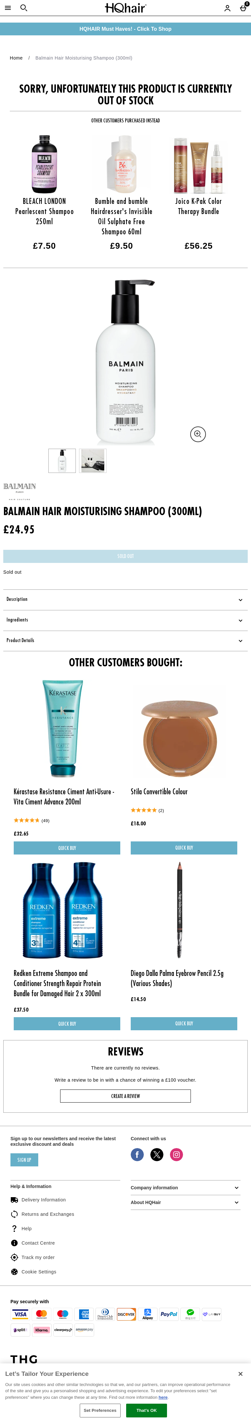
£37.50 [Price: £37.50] (21, 1010)
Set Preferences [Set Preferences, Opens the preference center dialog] (100, 1410)
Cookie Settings (33, 1272)
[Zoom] (198, 434)
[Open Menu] (8, 8)
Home (16, 58)
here (163, 1397)
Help (21, 1229)
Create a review (125, 1097)
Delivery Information (38, 1200)
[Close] (240, 1374)
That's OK (147, 1410)
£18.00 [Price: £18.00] (138, 824)
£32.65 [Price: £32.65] (21, 834)
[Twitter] (156, 1159)
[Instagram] (176, 1159)
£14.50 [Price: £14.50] (138, 1000)
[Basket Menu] (243, 8)
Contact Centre (32, 1243)
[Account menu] (227, 8)
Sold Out (125, 557)
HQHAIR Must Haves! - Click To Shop (125, 29)
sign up (24, 1160)
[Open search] (24, 8)
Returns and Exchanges (42, 1214)
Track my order (32, 1257)
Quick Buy (77, 850)
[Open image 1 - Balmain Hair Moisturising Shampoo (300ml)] (62, 461)
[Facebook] (137, 1159)
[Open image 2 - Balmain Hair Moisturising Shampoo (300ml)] (93, 461)
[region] (125, 1392)
